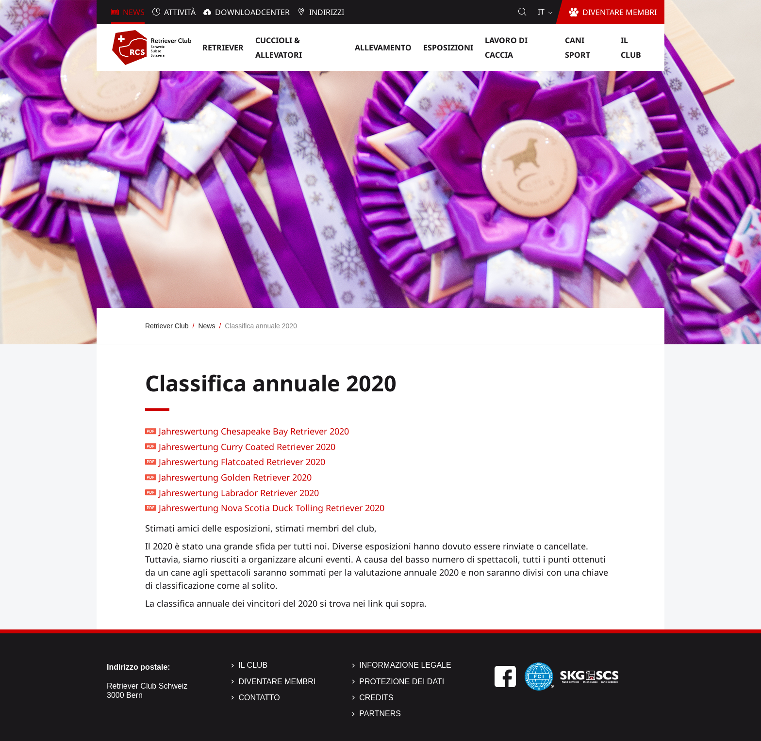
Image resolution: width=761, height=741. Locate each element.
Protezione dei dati (401, 681)
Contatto (259, 697)
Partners (380, 713)
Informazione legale (405, 665)
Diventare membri (276, 681)
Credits (376, 697)
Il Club (252, 665)
